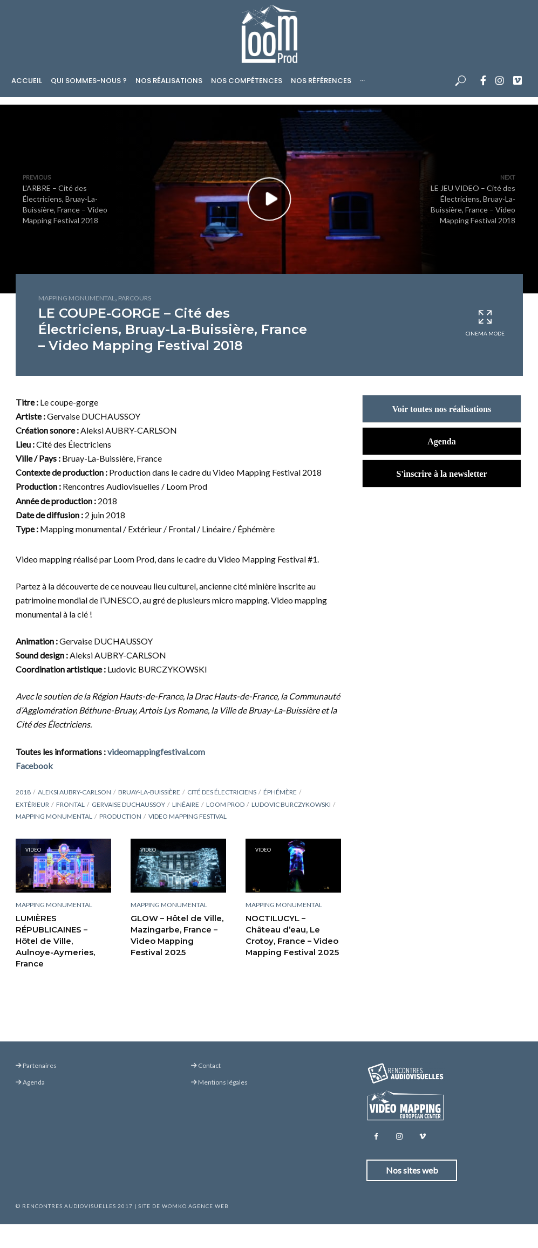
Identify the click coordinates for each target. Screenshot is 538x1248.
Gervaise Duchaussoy (128, 804)
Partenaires (36, 1065)
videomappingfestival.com (156, 751)
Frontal (70, 804)
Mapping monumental (76, 298)
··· (362, 81)
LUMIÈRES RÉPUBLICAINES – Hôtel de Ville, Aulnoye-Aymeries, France (62, 935)
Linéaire (185, 804)
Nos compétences (246, 81)
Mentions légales (219, 1082)
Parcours (134, 298)
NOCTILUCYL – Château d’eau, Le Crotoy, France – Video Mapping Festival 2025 (292, 935)
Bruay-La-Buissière (149, 792)
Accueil (26, 81)
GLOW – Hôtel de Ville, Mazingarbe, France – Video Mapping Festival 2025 (177, 935)
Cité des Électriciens (221, 792)
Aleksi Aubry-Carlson (74, 792)
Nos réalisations (168, 81)
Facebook (34, 765)
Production (120, 816)
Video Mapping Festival (187, 816)
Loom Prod (225, 804)
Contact (206, 1065)
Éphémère (280, 792)
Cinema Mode (485, 323)
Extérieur (32, 804)
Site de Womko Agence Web (183, 1206)
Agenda (30, 1082)
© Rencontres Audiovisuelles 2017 (74, 1206)
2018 (23, 792)
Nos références (321, 81)
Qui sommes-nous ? (89, 81)
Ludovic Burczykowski (291, 804)
